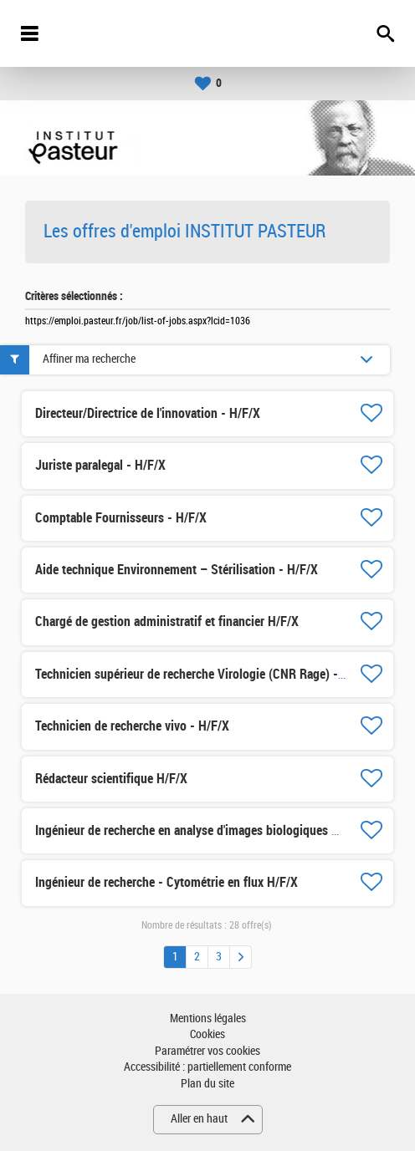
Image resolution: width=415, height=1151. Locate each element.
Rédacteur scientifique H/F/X (111, 779)
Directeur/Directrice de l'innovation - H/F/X (147, 413)
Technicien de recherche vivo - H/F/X (132, 726)
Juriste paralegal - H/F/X (100, 465)
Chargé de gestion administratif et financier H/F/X (167, 621)
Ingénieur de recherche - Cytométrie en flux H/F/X (166, 882)
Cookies (207, 1034)
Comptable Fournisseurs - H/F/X (121, 518)
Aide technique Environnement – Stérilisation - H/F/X (176, 570)
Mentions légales (208, 1018)
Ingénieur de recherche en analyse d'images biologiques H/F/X (198, 830)
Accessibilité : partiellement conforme (207, 1067)
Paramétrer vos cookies (207, 1051)
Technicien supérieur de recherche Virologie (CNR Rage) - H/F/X (203, 674)
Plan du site (207, 1084)
